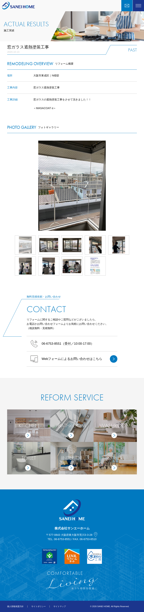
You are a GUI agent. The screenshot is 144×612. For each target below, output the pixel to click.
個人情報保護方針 (15, 606)
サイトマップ (59, 606)
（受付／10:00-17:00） (62, 343)
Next (137, 186)
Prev (7, 186)
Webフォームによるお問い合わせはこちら (73, 359)
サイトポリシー (38, 606)
